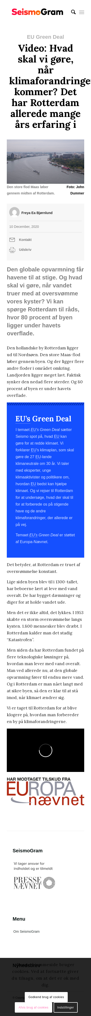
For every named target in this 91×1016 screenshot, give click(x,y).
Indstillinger (65, 1007)
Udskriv (25, 250)
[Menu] (81, 12)
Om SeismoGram (26, 931)
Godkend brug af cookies (46, 997)
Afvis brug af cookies (33, 1007)
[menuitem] (71, 12)
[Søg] (71, 12)
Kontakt (25, 240)
